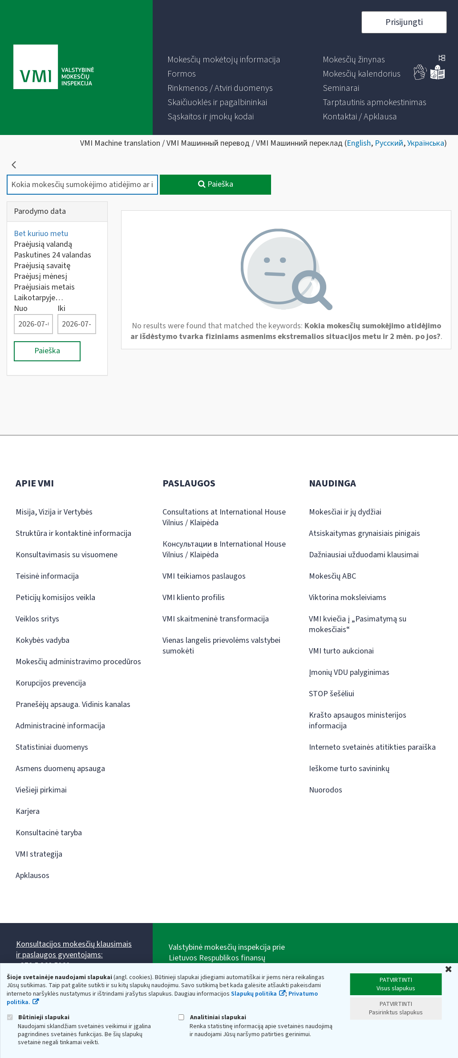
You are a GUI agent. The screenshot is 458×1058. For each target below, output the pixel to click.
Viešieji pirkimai (41, 790)
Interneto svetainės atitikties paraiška (372, 747)
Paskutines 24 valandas (52, 255)
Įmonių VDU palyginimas (349, 672)
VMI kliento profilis (193, 597)
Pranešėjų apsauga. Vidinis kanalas (73, 704)
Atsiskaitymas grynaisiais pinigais (364, 533)
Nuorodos (325, 790)
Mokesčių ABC (332, 576)
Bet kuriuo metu (41, 233)
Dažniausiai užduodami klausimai (364, 554)
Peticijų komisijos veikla (55, 597)
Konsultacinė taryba (49, 832)
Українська (425, 143)
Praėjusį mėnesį (40, 276)
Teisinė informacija (47, 576)
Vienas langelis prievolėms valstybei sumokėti (221, 646)
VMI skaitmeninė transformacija (215, 619)
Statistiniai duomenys (52, 747)
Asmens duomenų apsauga (60, 768)
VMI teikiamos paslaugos (204, 576)
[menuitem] (223, 59)
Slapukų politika (254, 993)
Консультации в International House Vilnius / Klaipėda (224, 549)
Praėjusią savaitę (42, 265)
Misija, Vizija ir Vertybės (54, 512)
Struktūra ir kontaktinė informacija (73, 533)
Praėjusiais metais (44, 287)
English (359, 143)
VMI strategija (39, 854)
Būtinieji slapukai (38, 1017)
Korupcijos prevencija (51, 683)
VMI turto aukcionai (341, 651)
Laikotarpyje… (38, 297)
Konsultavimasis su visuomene (67, 554)
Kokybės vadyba (42, 640)
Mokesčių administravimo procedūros (78, 661)
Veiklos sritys (37, 619)
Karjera (28, 811)
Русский (389, 143)
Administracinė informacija (60, 725)
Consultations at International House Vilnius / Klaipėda (224, 517)
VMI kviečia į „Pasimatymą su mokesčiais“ (357, 624)
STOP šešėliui (331, 693)
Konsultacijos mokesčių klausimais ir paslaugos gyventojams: (74, 949)
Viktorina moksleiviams (347, 597)
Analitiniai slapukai (212, 1017)
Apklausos (32, 875)
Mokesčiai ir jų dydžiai (345, 512)
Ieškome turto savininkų (349, 768)
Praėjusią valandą (43, 244)
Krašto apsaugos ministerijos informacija (357, 720)
